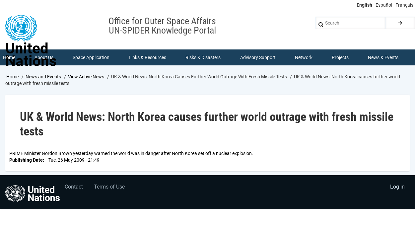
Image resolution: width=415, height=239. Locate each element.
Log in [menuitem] (397, 188)
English (364, 5)
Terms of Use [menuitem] (110, 188)
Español (384, 5)
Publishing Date (26, 160)
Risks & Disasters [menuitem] (203, 57)
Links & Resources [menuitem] (148, 57)
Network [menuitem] (303, 57)
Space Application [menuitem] (91, 57)
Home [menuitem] (9, 57)
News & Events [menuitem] (383, 57)
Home (12, 77)
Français (404, 5)
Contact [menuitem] (74, 188)
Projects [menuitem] (340, 57)
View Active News (86, 77)
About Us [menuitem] (44, 57)
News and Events (43, 77)
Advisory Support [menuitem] (258, 57)
